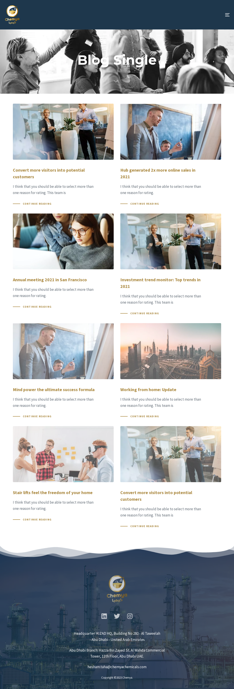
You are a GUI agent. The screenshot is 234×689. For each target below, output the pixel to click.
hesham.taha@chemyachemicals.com (117, 666)
